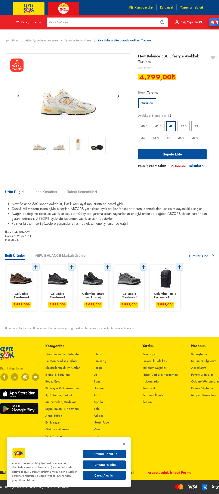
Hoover (99, 388)
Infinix (98, 354)
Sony (97, 381)
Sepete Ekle (172, 154)
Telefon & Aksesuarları (61, 361)
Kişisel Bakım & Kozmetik (62, 409)
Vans (97, 429)
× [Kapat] (124, 444)
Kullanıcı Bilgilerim (203, 361)
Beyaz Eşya (53, 381)
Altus (97, 395)
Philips (98, 368)
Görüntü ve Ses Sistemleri (62, 354)
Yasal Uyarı (149, 354)
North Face (101, 422)
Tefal (97, 409)
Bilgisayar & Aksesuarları (62, 388)
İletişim (147, 402)
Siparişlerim (199, 354)
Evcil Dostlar (53, 436)
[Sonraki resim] (118, 96)
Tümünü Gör (201, 256)
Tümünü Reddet (104, 464)
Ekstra (17, 40)
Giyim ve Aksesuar (58, 429)
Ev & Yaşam (53, 422)
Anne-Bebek (53, 415)
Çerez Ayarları (104, 475)
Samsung (100, 361)
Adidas (98, 415)
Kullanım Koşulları (154, 368)
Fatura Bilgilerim (202, 388)
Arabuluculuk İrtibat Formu (169, 472)
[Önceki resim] (18, 96)
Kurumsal (148, 388)
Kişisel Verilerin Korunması (160, 374)
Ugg (96, 436)
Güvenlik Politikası (154, 361)
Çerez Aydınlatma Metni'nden (47, 472)
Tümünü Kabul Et (104, 454)
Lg (95, 374)
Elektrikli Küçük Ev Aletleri (62, 368)
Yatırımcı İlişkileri (153, 395)
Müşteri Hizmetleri (203, 395)
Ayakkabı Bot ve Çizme (80, 40)
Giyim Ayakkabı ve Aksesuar (43, 40)
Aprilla (98, 402)
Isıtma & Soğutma (57, 374)
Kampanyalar (141, 7)
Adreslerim (198, 368)
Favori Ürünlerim (202, 374)
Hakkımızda (150, 381)
